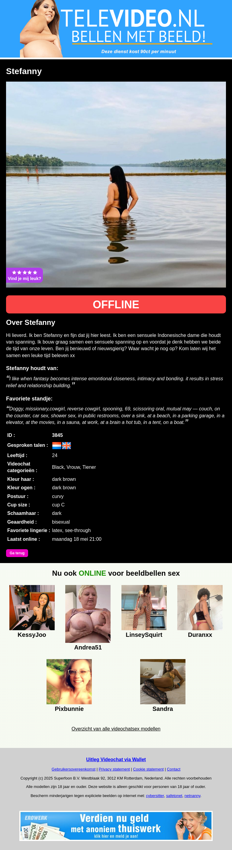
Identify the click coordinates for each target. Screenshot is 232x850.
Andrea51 (88, 647)
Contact (173, 769)
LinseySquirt (144, 634)
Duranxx (200, 634)
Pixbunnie (69, 708)
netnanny (193, 795)
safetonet (174, 795)
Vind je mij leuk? (24, 275)
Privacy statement (114, 769)
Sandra (163, 708)
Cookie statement (148, 769)
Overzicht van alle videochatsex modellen (116, 728)
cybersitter (155, 795)
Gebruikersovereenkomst (73, 769)
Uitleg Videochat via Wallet (116, 759)
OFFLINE (116, 304)
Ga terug (17, 553)
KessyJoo (32, 634)
